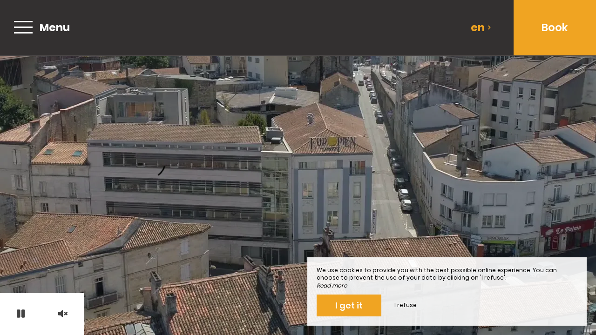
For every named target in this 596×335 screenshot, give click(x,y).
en (481, 27)
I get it (349, 305)
